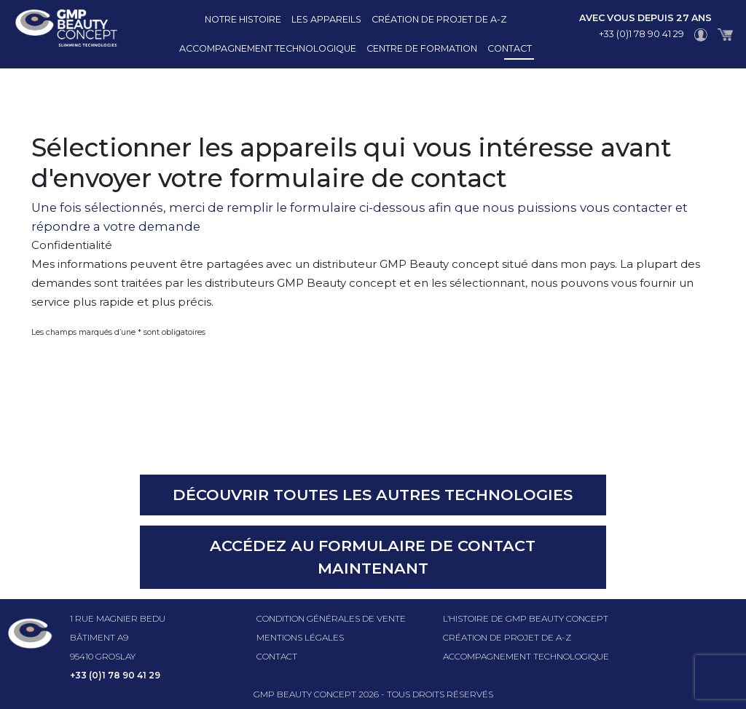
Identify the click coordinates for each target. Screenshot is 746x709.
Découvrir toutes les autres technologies (373, 495)
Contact (509, 48)
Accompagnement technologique (267, 48)
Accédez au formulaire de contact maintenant (372, 556)
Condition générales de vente (331, 618)
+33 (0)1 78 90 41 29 (641, 33)
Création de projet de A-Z (439, 19)
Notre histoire (243, 19)
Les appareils (326, 19)
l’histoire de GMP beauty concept (525, 618)
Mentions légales (300, 637)
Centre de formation (421, 48)
